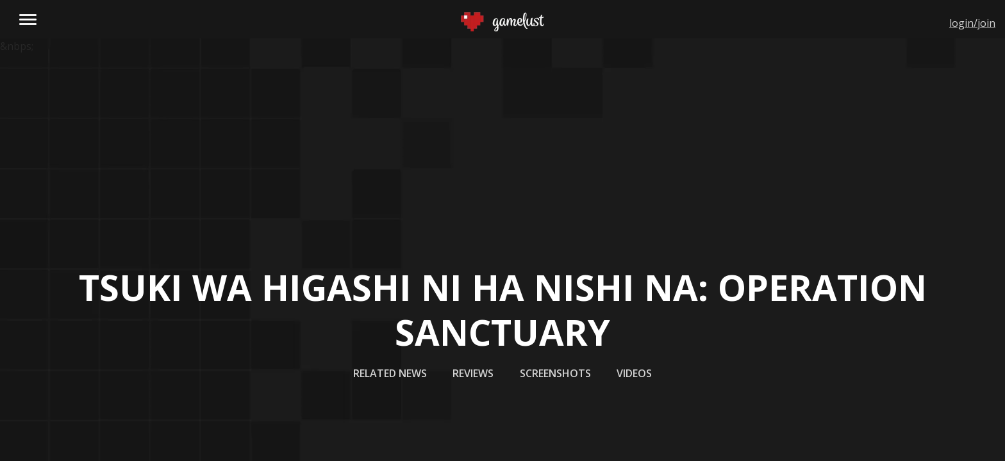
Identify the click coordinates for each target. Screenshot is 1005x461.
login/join (972, 23)
